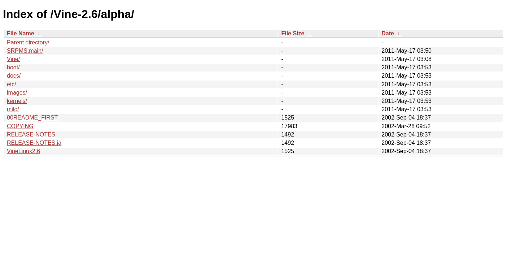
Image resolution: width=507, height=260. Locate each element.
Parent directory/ (28, 42)
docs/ (14, 76)
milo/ (13, 109)
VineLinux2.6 (23, 151)
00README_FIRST (32, 117)
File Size (292, 33)
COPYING (20, 126)
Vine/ (13, 59)
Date (387, 33)
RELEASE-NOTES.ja (34, 143)
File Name (20, 33)
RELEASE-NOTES (31, 134)
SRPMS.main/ (25, 51)
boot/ (13, 67)
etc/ (11, 84)
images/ (17, 93)
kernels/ (17, 101)
